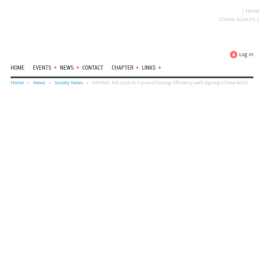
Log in (246, 54)
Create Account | (239, 19)
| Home (250, 11)
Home (17, 82)
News (39, 82)
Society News (69, 82)
